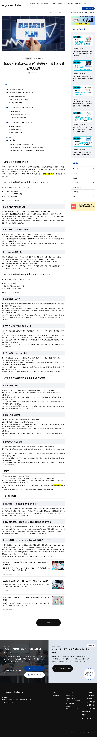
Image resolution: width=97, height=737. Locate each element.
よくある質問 (91, 702)
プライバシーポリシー (88, 718)
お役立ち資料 (91, 705)
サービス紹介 (70, 692)
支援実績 (89, 692)
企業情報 (89, 699)
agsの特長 (55, 695)
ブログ (91, 3)
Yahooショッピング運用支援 (73, 701)
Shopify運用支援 (70, 703)
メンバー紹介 (91, 695)
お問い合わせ (86, 712)
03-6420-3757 (8, 702)
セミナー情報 (91, 708)
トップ (54, 692)
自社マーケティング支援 (72, 708)
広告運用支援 (69, 706)
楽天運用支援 (69, 695)
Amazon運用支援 (70, 698)
